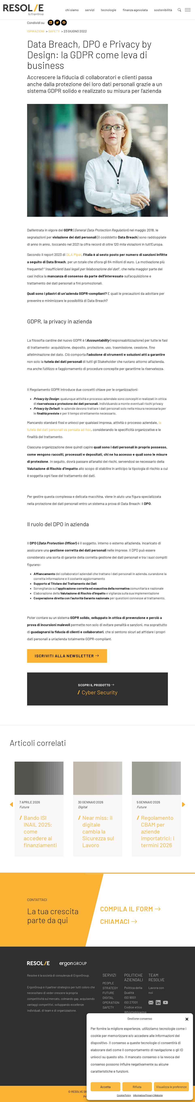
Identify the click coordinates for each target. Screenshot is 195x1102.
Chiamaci (119, 921)
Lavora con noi (156, 990)
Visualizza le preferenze (171, 1087)
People (108, 983)
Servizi (89, 10)
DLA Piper (73, 254)
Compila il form (130, 909)
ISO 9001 (130, 997)
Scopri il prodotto (96, 685)
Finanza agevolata (135, 10)
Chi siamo (72, 10)
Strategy (110, 988)
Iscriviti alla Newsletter (67, 655)
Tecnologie (108, 10)
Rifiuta (137, 1087)
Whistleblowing (134, 1012)
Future (108, 993)
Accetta (105, 1087)
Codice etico (133, 1007)
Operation (111, 1002)
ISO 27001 (131, 1002)
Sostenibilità (163, 10)
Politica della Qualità (133, 990)
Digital (108, 997)
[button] (187, 1018)
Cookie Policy (124, 1095)
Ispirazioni (35, 31)
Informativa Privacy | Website (148, 1095)
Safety (54, 31)
